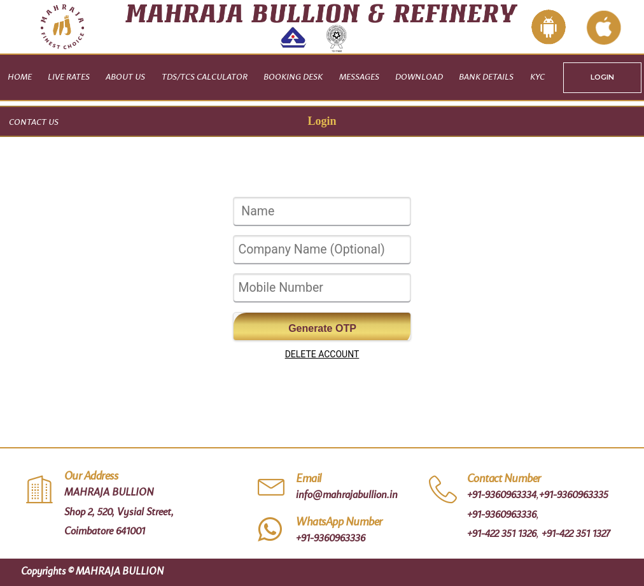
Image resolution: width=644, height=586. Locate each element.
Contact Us (34, 122)
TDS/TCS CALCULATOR (205, 77)
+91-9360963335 (573, 495)
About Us (125, 77)
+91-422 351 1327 (576, 534)
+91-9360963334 (501, 495)
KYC (537, 77)
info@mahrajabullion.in (347, 495)
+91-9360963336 (330, 539)
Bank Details (486, 77)
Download (419, 77)
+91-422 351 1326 (501, 534)
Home (20, 77)
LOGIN (602, 77)
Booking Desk (293, 77)
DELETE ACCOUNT (322, 354)
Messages (359, 77)
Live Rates (69, 77)
